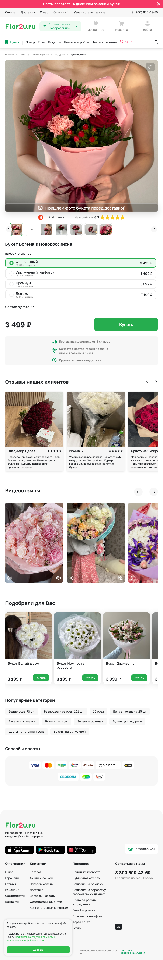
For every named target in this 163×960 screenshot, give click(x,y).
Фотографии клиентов (46, 901)
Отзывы (61, 12)
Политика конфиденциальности (133, 951)
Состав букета (19, 307)
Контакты (12, 901)
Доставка (28, 12)
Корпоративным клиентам (49, 907)
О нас (44, 12)
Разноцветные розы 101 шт (64, 711)
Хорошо (38, 949)
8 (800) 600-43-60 (145, 12)
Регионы (78, 928)
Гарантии (12, 878)
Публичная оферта (86, 878)
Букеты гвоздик (56, 721)
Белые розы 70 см (21, 711)
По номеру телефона (87, 916)
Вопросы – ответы (42, 895)
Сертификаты (15, 895)
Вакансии (12, 890)
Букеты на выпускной (70, 731)
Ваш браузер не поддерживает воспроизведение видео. (34, 543)
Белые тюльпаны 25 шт (129, 711)
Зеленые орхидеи (90, 721)
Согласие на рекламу (87, 884)
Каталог (35, 872)
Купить (126, 324)
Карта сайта (81, 922)
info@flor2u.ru (141, 848)
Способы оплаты (41, 884)
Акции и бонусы (41, 878)
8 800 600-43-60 (132, 872)
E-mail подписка (84, 910)
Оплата (10, 12)
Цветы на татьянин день (26, 731)
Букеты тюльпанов (22, 721)
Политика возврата (86, 872)
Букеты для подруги (127, 721)
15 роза (98, 711)
